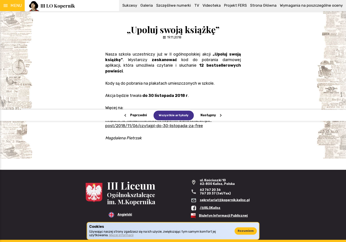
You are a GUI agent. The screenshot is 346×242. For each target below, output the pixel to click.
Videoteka (211, 5)
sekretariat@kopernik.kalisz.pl (225, 200)
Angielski (124, 214)
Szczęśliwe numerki (173, 5)
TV (196, 5)
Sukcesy (129, 5)
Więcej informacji (121, 235)
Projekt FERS (235, 5)
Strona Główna (263, 5)
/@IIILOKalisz (210, 208)
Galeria (146, 5)
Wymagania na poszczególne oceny (311, 5)
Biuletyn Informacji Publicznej (223, 216)
